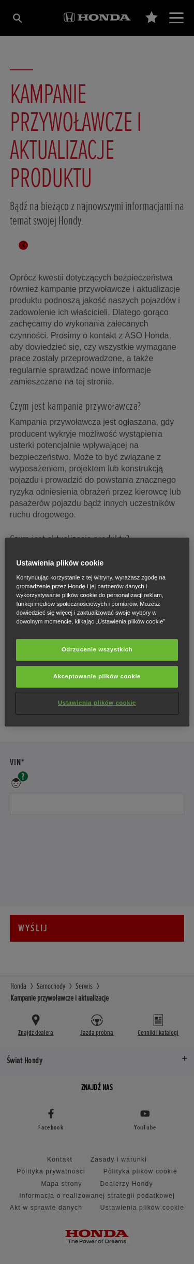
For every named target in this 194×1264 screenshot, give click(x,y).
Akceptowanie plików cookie (97, 677)
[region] (97, 632)
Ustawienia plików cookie (97, 703)
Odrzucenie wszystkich (97, 650)
